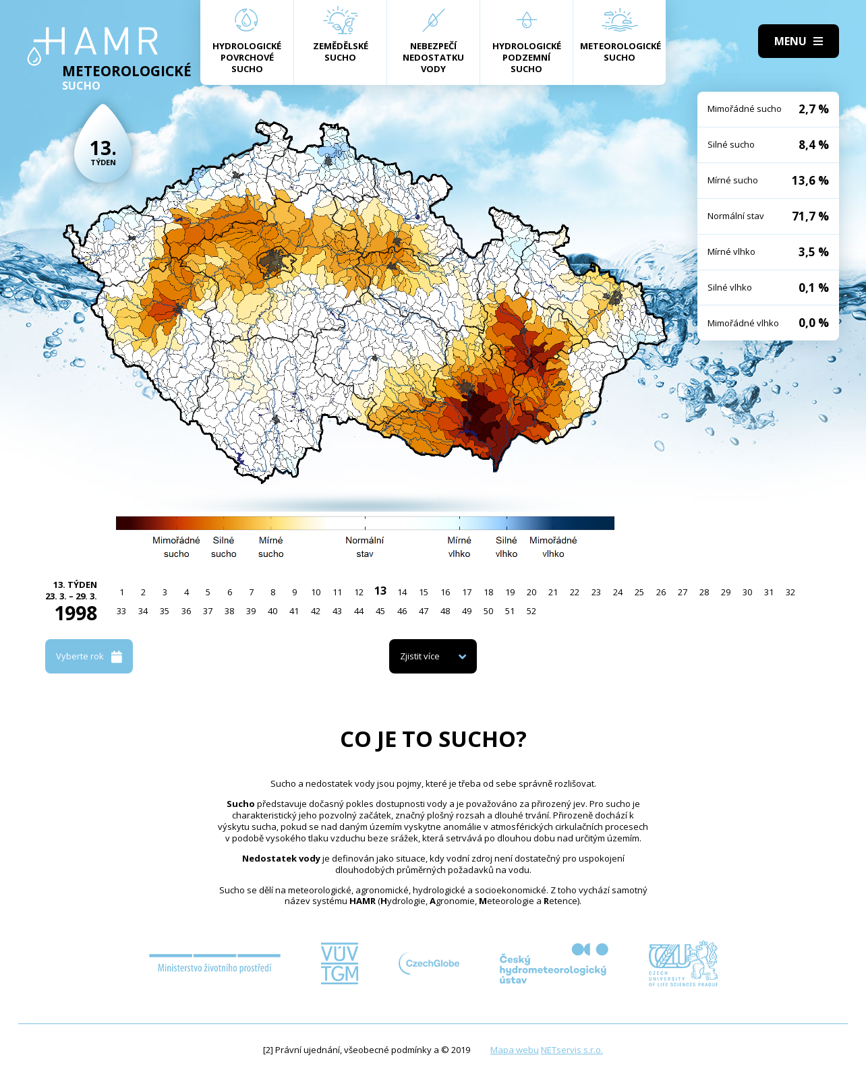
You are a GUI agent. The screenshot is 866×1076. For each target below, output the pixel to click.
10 (315, 592)
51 (510, 611)
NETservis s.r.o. (572, 1050)
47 (423, 611)
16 (445, 592)
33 (121, 611)
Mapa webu (514, 1050)
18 (488, 592)
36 (186, 611)
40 (272, 611)
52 (531, 611)
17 (466, 592)
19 (510, 592)
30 (747, 592)
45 (380, 611)
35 (164, 611)
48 (445, 611)
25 (639, 592)
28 (704, 592)
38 (229, 611)
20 (531, 592)
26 (661, 592)
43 (337, 611)
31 (769, 592)
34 (143, 611)
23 (596, 592)
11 (337, 592)
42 (315, 611)
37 (207, 611)
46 (402, 611)
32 (790, 592)
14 (402, 592)
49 (466, 611)
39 (251, 611)
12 (359, 592)
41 (294, 611)
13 (380, 590)
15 (423, 592)
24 (618, 592)
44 (359, 611)
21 (553, 592)
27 (682, 592)
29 (725, 592)
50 (488, 611)
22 (574, 592)
